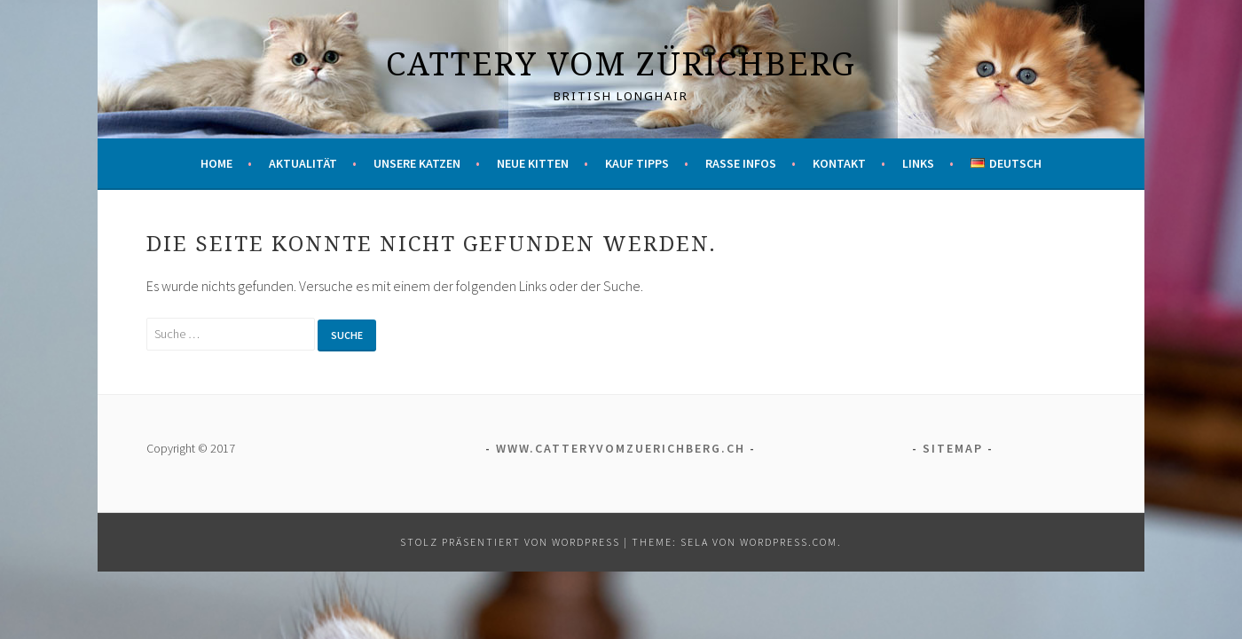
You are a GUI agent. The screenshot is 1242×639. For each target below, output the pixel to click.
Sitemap (953, 448)
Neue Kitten (533, 163)
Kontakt (839, 163)
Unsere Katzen (416, 163)
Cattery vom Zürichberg (621, 63)
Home (216, 163)
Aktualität (303, 163)
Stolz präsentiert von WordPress (510, 541)
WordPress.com (788, 541)
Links (918, 163)
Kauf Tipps (637, 163)
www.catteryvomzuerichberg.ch (620, 448)
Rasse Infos (740, 163)
